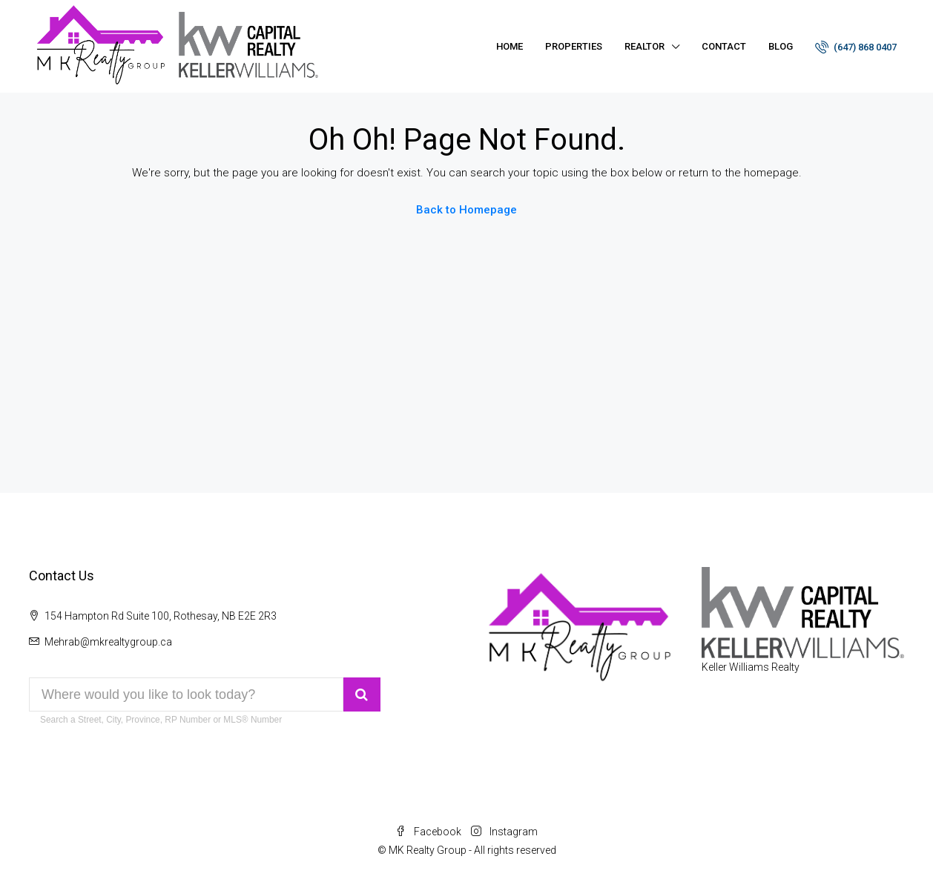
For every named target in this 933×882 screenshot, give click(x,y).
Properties (573, 46)
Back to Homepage (466, 209)
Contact (724, 46)
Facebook (429, 832)
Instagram (504, 832)
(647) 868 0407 (856, 46)
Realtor (644, 46)
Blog (780, 46)
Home (509, 46)
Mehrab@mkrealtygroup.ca (108, 642)
